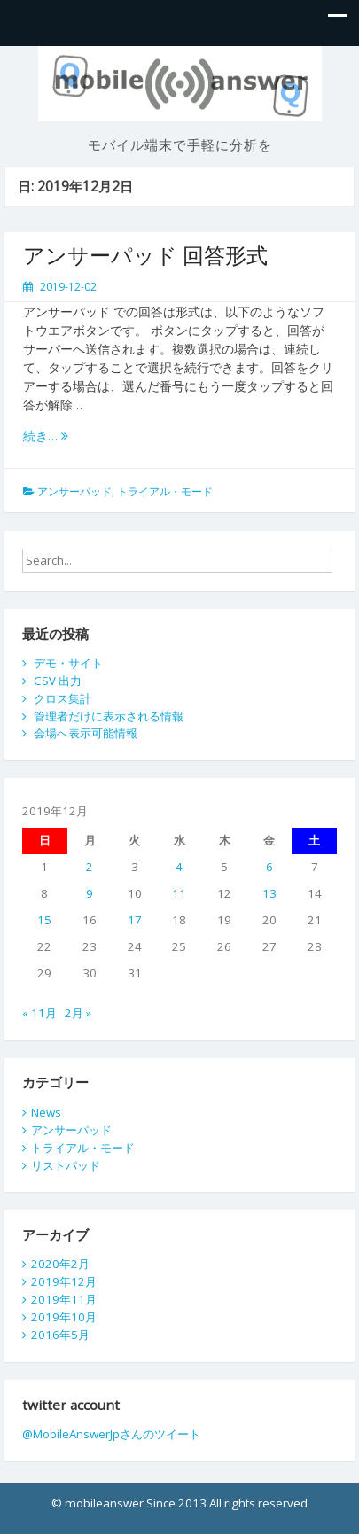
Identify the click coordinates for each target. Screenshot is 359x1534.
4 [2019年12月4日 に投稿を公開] (179, 867)
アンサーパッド (74, 491)
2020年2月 (60, 1264)
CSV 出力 (58, 681)
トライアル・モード (165, 491)
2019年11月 (64, 1299)
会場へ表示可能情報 (85, 733)
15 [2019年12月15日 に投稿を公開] (44, 920)
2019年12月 (64, 1281)
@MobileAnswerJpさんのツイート (111, 1434)
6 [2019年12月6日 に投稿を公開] (269, 867)
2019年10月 (64, 1317)
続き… (45, 435)
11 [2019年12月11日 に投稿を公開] (179, 893)
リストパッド (65, 1165)
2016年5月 (60, 1335)
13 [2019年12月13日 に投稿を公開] (269, 893)
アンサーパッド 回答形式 (145, 254)
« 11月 (39, 1013)
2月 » (78, 1013)
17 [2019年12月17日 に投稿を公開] (135, 920)
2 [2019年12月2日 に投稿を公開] (89, 867)
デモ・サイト (68, 663)
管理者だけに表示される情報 (108, 716)
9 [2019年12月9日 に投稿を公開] (89, 893)
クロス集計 (62, 698)
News (46, 1112)
